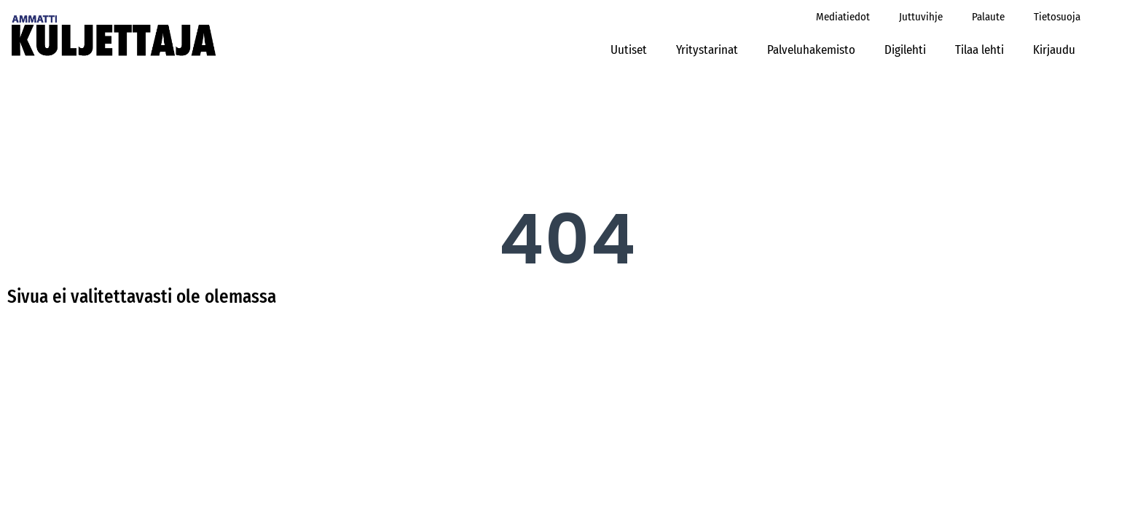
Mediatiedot (843, 16)
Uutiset (628, 49)
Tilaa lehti (979, 49)
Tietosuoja (1057, 16)
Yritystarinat (707, 49)
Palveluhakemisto (811, 49)
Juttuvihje (921, 16)
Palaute (988, 16)
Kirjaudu (1058, 49)
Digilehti (905, 49)
